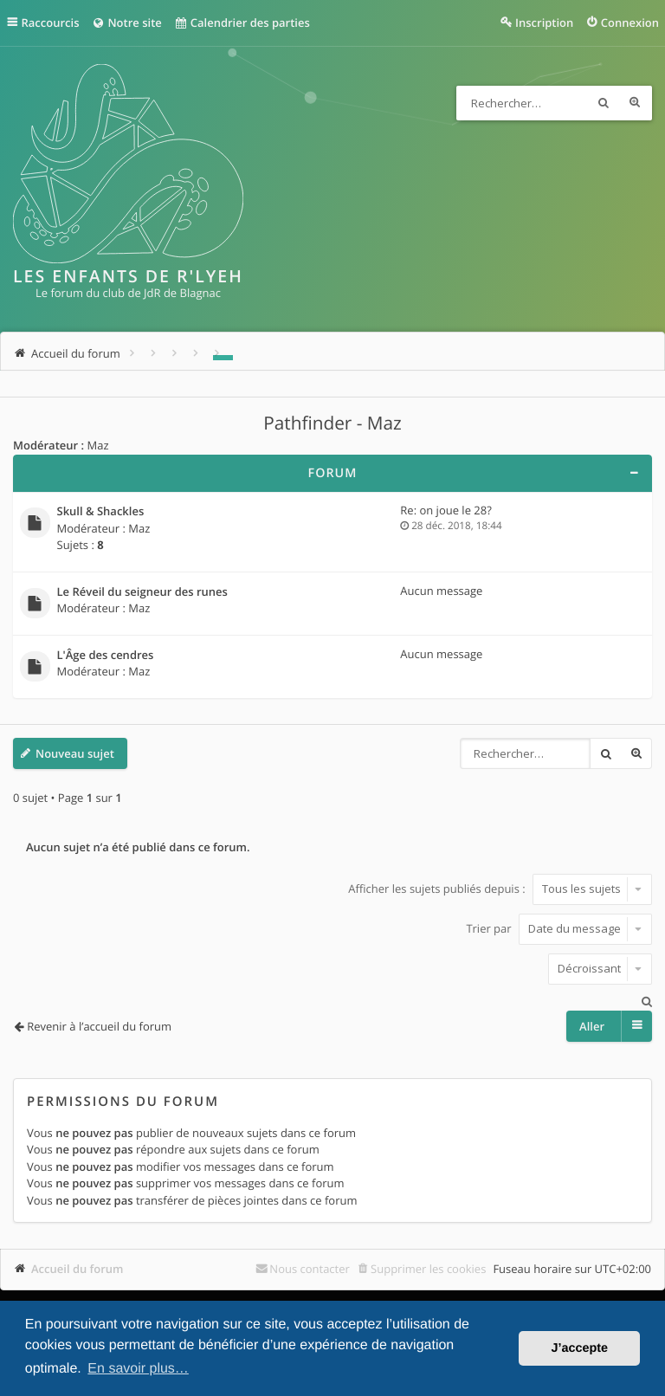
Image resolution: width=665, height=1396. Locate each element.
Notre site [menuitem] (126, 22)
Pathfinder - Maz (332, 423)
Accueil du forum (77, 1268)
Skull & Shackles (101, 512)
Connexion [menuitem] (630, 22)
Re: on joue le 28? (445, 510)
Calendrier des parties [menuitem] (242, 22)
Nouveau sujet (75, 753)
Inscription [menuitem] (544, 22)
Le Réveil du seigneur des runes (142, 592)
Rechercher (603, 103)
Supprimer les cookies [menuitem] (428, 1268)
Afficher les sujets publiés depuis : (500, 888)
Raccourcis (51, 22)
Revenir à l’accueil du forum (99, 1026)
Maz (97, 445)
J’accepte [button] (579, 1348)
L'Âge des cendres (105, 655)
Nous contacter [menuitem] (309, 1268)
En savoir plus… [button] (138, 1368)
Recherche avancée (634, 103)
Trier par (559, 928)
